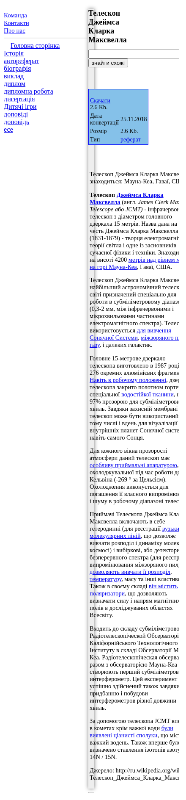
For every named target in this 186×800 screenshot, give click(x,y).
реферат (130, 139)
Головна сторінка (35, 45)
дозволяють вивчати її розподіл (130, 571)
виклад (14, 76)
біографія (17, 68)
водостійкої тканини (147, 394)
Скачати (100, 100)
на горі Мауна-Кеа (113, 266)
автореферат (21, 60)
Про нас (14, 30)
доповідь (16, 121)
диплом (14, 83)
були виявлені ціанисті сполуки (131, 732)
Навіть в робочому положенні (128, 379)
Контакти (16, 22)
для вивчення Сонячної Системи (130, 334)
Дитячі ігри (20, 106)
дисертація (19, 98)
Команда (15, 15)
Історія (14, 53)
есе (8, 129)
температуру (105, 579)
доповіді (16, 114)
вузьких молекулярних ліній (136, 532)
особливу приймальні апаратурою (133, 465)
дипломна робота (28, 91)
